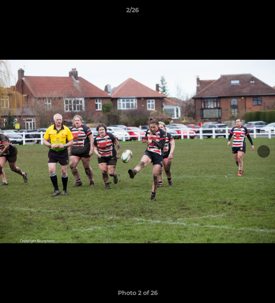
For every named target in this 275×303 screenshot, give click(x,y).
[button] (245, 12)
